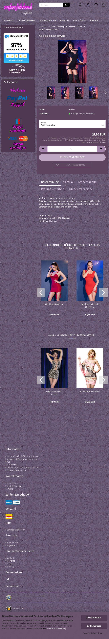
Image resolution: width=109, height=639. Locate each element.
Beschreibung (50, 182)
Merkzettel (11, 558)
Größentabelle (87, 182)
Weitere (94, 20)
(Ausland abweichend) (87, 114)
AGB (8, 462)
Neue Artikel (12, 542)
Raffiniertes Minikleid (89, 391)
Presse (9, 489)
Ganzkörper (79, 20)
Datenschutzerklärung (56, 628)
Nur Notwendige (94, 626)
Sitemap (10, 566)
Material (68, 182)
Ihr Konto (10, 561)
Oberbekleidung (47, 20)
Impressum (11, 483)
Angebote (9, 20)
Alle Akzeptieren (93, 617)
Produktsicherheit (52, 189)
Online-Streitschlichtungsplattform (22, 467)
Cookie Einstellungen (16, 470)
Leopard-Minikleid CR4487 (54, 392)
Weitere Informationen (93, 633)
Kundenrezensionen (82, 189)
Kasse (9, 564)
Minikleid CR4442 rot (54, 304)
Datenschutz (12, 465)
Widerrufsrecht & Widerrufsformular (22, 456)
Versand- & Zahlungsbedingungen (21, 459)
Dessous (64, 20)
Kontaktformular (14, 486)
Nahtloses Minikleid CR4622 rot (90, 305)
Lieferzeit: (43, 113)
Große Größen (26, 20)
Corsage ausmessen (15, 530)
